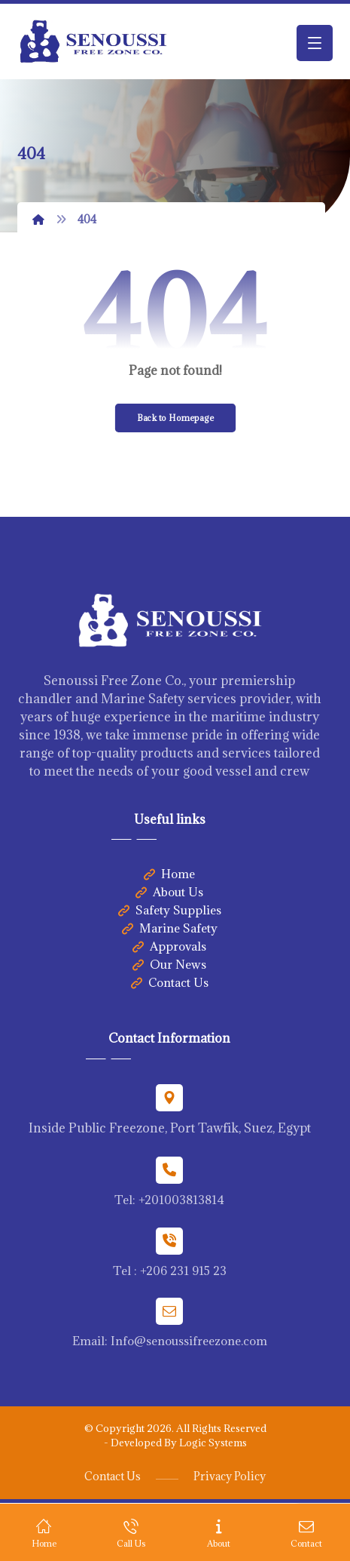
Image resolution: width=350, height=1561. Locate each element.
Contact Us (169, 982)
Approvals (169, 946)
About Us (169, 891)
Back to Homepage (175, 417)
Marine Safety (170, 928)
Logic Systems (213, 1442)
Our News (169, 964)
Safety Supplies (169, 909)
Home (169, 873)
